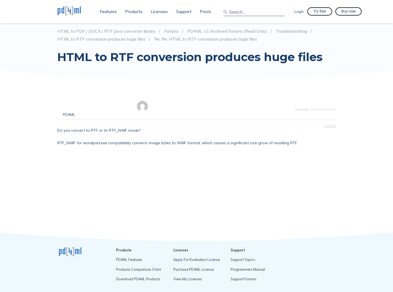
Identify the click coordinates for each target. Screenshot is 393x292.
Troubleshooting (291, 31)
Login (299, 11)
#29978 (330, 126)
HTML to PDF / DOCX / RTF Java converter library (106, 31)
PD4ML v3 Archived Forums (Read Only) (227, 31)
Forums (171, 31)
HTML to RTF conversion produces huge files (101, 39)
